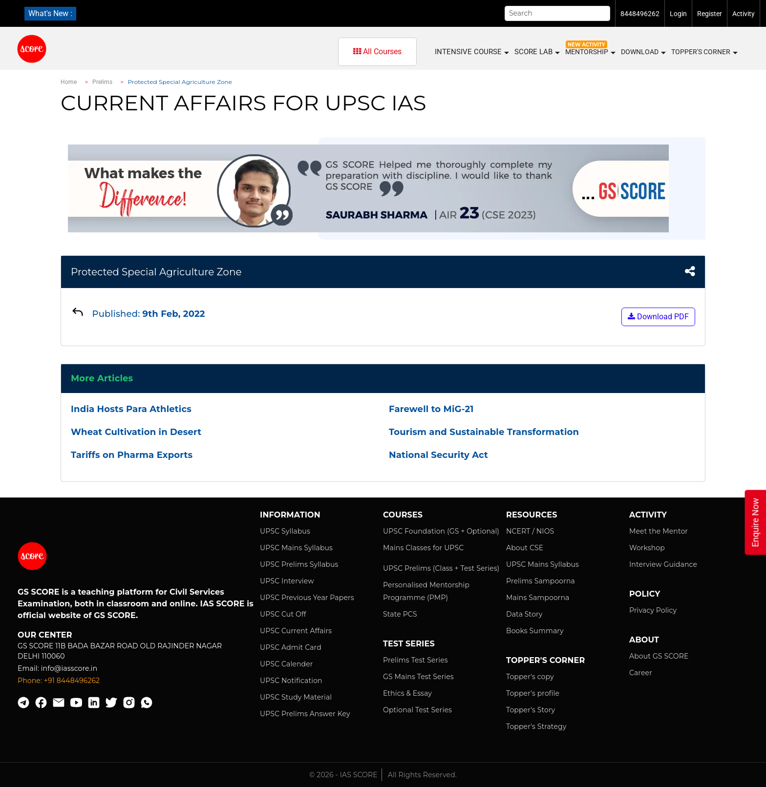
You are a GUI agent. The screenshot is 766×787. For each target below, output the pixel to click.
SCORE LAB (536, 52)
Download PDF (658, 316)
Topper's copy (530, 676)
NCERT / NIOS (530, 531)
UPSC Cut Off (283, 614)
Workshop (647, 547)
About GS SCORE (658, 656)
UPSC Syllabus (285, 531)
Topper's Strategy (536, 726)
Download (643, 52)
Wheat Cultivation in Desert (136, 432)
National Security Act (438, 455)
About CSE (524, 547)
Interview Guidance (663, 564)
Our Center (45, 635)
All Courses (377, 51)
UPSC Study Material (296, 697)
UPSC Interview (287, 581)
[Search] (557, 13)
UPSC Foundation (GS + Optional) (441, 531)
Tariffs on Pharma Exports (131, 455)
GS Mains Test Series (418, 676)
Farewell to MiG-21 (431, 409)
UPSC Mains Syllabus (296, 547)
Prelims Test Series (415, 660)
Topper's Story (530, 709)
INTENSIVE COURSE (471, 52)
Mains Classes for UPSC (423, 547)
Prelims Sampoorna (540, 581)
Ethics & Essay (407, 693)
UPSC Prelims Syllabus (299, 564)
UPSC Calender (286, 664)
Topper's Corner (704, 52)
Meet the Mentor (658, 531)
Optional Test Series (417, 709)
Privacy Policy (653, 610)
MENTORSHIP (590, 52)
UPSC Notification (291, 680)
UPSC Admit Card (290, 647)
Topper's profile (532, 693)
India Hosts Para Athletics (131, 409)
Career (640, 672)
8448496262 (640, 14)
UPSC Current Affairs (296, 630)
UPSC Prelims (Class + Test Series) (441, 568)
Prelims (102, 82)
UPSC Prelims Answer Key (305, 713)
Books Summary (535, 630)
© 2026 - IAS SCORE (343, 774)
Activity (743, 14)
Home (69, 82)
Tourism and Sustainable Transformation (484, 432)
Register (709, 14)
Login (678, 14)
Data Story (524, 614)
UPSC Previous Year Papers (307, 597)
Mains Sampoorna (537, 597)
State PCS (400, 614)
